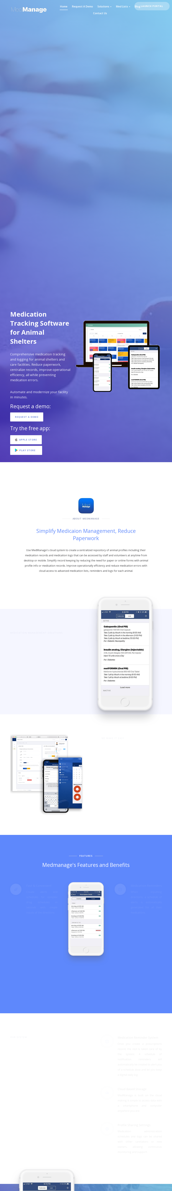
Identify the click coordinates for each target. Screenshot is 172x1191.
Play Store (26, 450)
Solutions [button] (104, 6)
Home (63, 6)
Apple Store (26, 439)
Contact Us (100, 13)
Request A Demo (82, 6)
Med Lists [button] (123, 6)
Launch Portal (152, 6)
